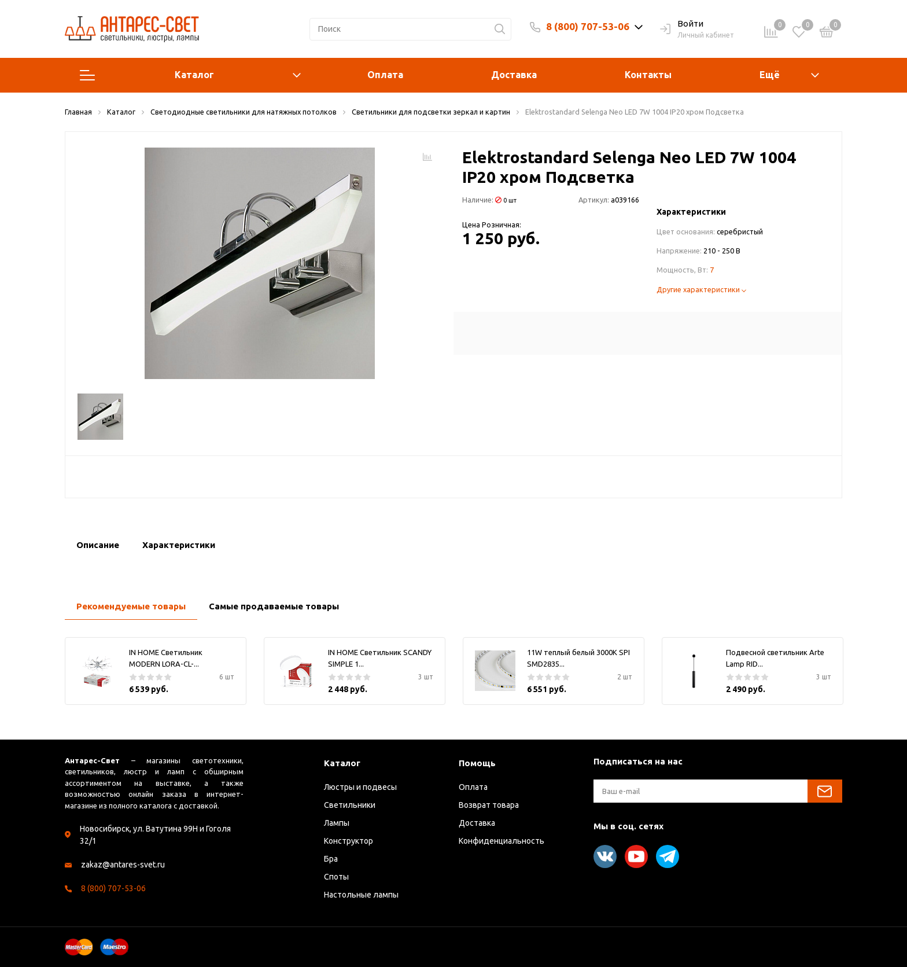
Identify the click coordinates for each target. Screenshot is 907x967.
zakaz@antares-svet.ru (123, 864)
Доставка (514, 74)
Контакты (648, 74)
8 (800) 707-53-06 (587, 26)
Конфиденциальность (501, 840)
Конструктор (348, 840)
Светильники (349, 805)
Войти (681, 24)
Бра (331, 858)
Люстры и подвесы (360, 787)
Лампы (336, 823)
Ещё (769, 74)
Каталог (190, 75)
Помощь (477, 763)
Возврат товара (489, 805)
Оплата (385, 74)
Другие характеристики (701, 289)
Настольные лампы (361, 894)
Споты (336, 876)
